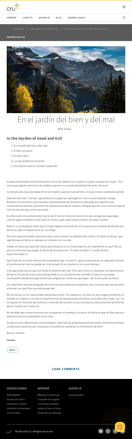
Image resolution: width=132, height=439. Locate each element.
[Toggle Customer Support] (120, 427)
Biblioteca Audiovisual (48, 394)
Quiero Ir (44, 17)
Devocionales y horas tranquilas (86, 29)
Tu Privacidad (13, 412)
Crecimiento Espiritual (48, 403)
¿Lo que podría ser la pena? (29, 161)
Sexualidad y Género (17, 403)
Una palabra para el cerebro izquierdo (35, 166)
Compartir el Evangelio (49, 399)
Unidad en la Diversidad (18, 408)
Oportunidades (76, 394)
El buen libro (21, 155)
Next (12, 350)
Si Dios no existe (23, 150)
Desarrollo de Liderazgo (49, 412)
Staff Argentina (14, 394)
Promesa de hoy (16, 37)
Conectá (27, 17)
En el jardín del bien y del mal (30, 145)
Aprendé (11, 17)
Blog (59, 17)
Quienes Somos (76, 17)
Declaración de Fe (16, 399)
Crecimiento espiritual (44, 29)
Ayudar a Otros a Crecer (49, 408)
